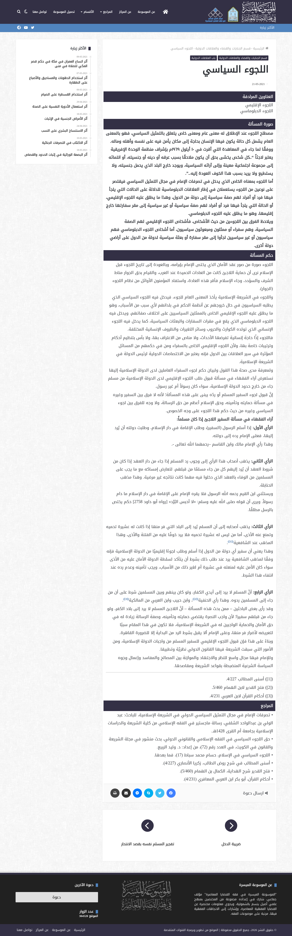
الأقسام (89, 12)
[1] (230, 541)
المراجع (107, 12)
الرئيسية (260, 48)
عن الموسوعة (146, 12)
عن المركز (125, 12)
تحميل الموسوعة (64, 12)
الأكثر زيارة (267, 28)
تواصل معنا (40, 12)
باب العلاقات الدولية (203, 57)
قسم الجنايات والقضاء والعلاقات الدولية (223, 48)
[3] (126, 599)
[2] (195, 599)
